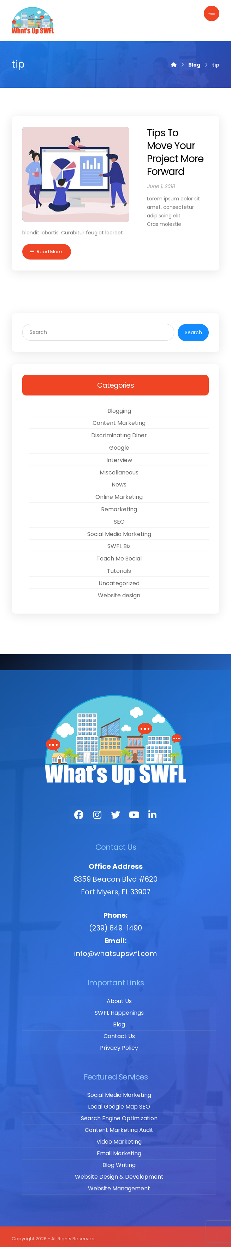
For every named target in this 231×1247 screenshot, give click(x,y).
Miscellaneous (119, 468)
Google (119, 443)
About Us (119, 997)
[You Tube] (134, 811)
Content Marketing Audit (119, 1126)
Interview (119, 456)
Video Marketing (119, 1138)
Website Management (119, 1184)
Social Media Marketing (119, 530)
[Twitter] (115, 811)
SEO (119, 517)
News (119, 481)
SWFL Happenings (119, 1008)
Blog (119, 1020)
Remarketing (119, 505)
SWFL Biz (119, 542)
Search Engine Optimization (119, 1114)
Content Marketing (119, 419)
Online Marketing (119, 493)
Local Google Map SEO (119, 1103)
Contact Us (119, 1032)
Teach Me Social (119, 555)
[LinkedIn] (152, 811)
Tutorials (119, 567)
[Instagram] (97, 811)
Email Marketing (119, 1149)
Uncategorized (119, 579)
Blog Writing (119, 1161)
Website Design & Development (119, 1173)
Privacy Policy (119, 1044)
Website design (119, 591)
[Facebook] (79, 811)
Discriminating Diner (119, 431)
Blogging (119, 407)
